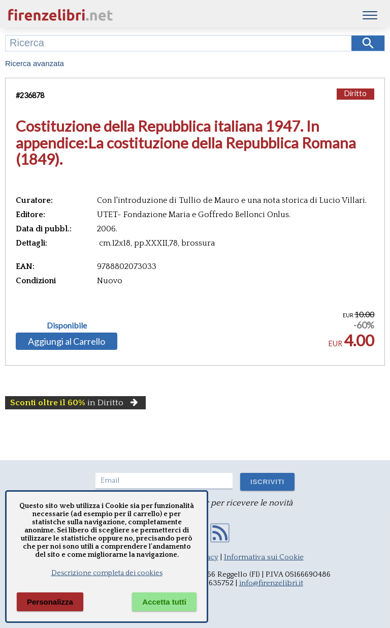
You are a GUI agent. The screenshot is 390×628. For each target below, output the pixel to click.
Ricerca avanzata (34, 63)
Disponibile (67, 325)
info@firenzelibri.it (271, 583)
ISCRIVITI (267, 482)
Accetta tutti (164, 601)
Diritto (355, 93)
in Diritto (75, 402)
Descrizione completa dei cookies (106, 573)
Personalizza (50, 601)
